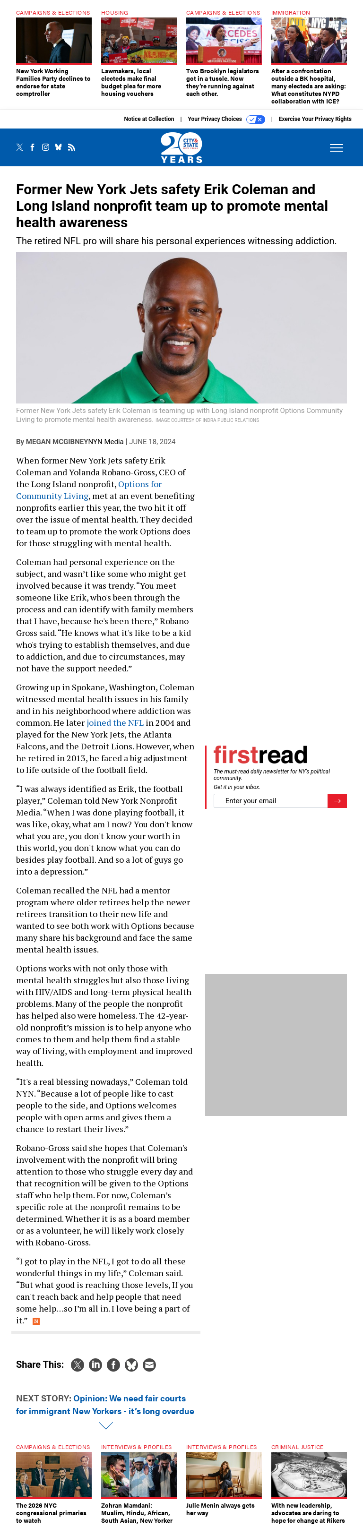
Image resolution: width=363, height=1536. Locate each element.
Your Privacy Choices (226, 126)
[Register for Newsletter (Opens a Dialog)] (337, 808)
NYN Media (105, 449)
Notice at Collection (149, 126)
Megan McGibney (57, 449)
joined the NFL (115, 729)
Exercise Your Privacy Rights (315, 126)
